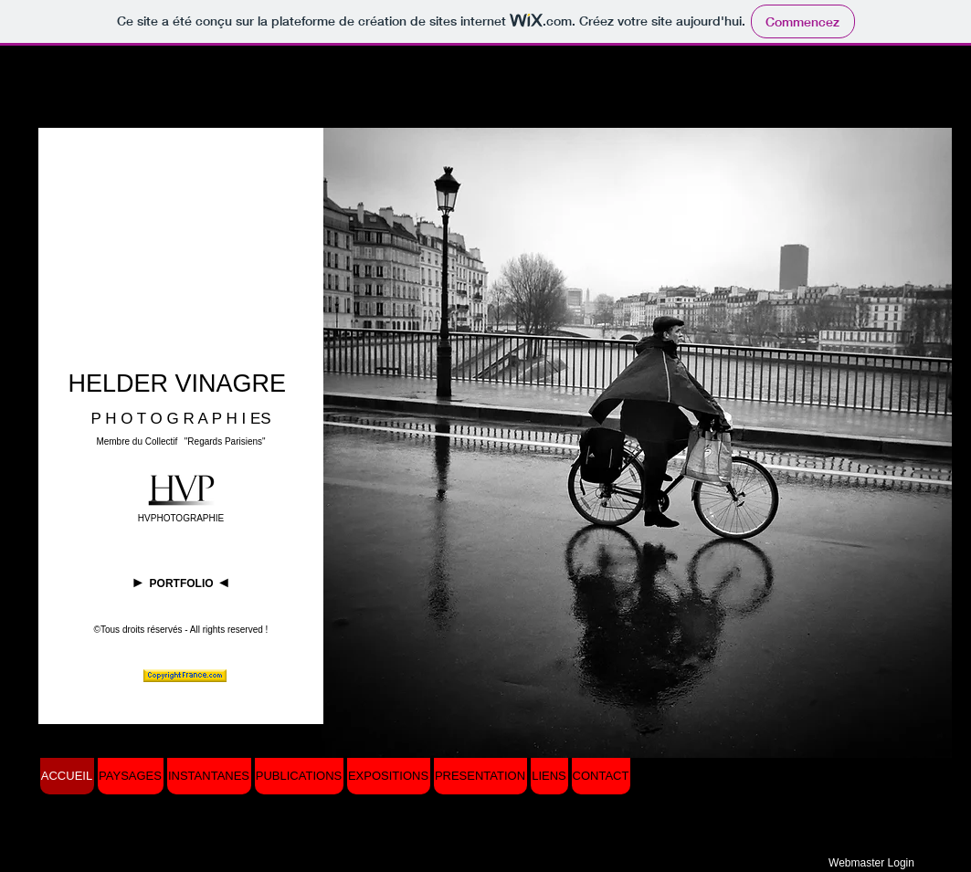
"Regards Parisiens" (225, 441)
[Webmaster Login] (872, 863)
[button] (637, 443)
